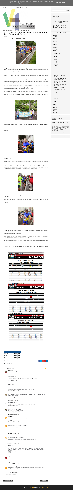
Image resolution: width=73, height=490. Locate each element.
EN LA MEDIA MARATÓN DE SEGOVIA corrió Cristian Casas (60, 90)
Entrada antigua (44, 480)
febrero (55, 99)
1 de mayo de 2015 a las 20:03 (13, 421)
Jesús (9, 456)
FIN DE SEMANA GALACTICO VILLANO (59, 76)
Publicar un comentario (11, 474)
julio (55, 61)
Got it (63, 2)
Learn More (58, 2)
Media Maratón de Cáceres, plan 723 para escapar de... (61, 85)
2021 (54, 42)
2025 (54, 36)
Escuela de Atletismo (57, 17)
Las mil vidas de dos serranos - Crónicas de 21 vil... (61, 70)
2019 (54, 46)
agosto (55, 59)
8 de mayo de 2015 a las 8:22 (13, 472)
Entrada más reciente (8, 480)
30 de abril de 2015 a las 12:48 (13, 382)
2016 (54, 50)
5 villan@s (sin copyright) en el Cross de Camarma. (61, 93)
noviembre (56, 55)
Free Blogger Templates (45, 487)
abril (55, 65)
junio (55, 62)
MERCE (9, 370)
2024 (54, 38)
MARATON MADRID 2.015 (12, 36)
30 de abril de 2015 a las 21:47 (13, 390)
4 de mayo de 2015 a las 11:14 (13, 454)
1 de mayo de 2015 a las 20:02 (13, 414)
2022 (54, 41)
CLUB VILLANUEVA (11, 466)
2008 (54, 112)
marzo (55, 98)
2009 (54, 110)
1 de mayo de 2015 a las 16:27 (13, 400)
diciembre (56, 53)
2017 (54, 49)
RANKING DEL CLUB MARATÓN (59, 24)
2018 (54, 47)
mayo (55, 64)
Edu (8, 393)
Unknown (10, 416)
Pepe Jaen (10, 407)
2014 (54, 103)
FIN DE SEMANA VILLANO (59, 96)
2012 (54, 106)
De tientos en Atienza (58, 94)
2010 (54, 109)
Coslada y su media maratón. (59, 87)
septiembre (56, 58)
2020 (54, 44)
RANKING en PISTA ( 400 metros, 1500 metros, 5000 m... (60, 26)
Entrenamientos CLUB (57, 22)
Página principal (56, 16)
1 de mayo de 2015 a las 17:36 (13, 405)
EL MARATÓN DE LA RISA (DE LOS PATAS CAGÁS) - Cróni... (61, 68)
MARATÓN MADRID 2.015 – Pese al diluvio (61, 73)
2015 (54, 52)
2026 (54, 35)
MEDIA (15, 353)
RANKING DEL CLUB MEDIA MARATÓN (61, 27)
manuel (9, 424)
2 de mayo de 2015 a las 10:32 (13, 433)
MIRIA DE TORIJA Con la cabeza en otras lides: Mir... (61, 82)
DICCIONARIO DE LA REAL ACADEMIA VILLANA (61, 20)
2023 (54, 39)
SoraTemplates (31, 487)
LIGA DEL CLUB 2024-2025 (58, 29)
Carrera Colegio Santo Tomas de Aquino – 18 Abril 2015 (60, 79)
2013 (54, 104)
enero (55, 101)
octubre (55, 56)
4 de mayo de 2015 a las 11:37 (13, 463)
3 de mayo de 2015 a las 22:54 (13, 443)
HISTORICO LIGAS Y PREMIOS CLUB (60, 21)
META (19, 353)
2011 (54, 107)
